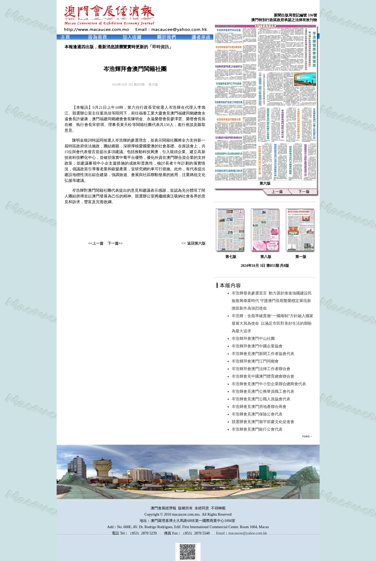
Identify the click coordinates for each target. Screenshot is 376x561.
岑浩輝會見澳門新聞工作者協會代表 (264, 354)
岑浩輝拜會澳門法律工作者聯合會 (262, 369)
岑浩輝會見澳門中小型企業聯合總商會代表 (270, 384)
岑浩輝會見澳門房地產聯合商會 (260, 407)
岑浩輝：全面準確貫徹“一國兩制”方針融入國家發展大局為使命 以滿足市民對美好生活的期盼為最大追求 (272, 323)
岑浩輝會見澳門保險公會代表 (258, 414)
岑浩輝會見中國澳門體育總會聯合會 (264, 376)
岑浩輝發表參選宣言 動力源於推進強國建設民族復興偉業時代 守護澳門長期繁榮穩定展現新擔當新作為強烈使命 (272, 300)
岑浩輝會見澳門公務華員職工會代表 (264, 391)
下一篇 (113, 243)
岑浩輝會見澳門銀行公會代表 (258, 429)
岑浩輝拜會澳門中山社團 (254, 338)
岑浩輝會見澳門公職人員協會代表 (262, 399)
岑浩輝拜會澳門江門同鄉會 (256, 361)
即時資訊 (160, 47)
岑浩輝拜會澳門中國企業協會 (258, 346)
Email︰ (222, 533)
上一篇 (97, 243)
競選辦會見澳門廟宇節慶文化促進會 (264, 422)
